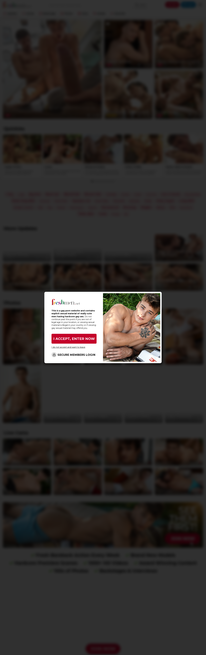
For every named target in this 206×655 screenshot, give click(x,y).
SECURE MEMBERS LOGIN (76, 354)
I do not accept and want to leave (68, 347)
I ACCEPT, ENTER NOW (74, 339)
